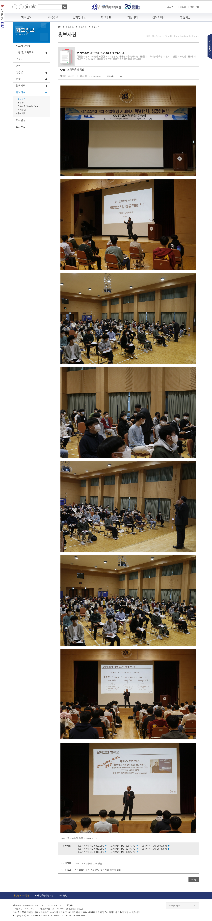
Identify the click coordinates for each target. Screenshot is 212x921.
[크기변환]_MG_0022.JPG (123, 851)
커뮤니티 (132, 17)
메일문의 (70, 905)
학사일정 (20, 120)
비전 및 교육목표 (31, 52)
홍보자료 (31, 92)
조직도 (19, 59)
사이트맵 (182, 7)
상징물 (31, 72)
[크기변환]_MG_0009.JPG (155, 845)
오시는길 (20, 127)
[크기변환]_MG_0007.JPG (123, 845)
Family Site (182, 905)
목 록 (193, 879)
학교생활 (106, 17)
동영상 (21, 103)
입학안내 (79, 17)
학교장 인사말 (23, 46)
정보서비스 (158, 17)
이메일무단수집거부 (44, 895)
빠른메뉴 (210, 47)
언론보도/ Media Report (29, 106)
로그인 (170, 7)
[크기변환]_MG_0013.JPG (123, 848)
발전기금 (185, 17)
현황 (31, 79)
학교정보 (26, 17)
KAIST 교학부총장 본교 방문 (88, 863)
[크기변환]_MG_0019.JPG (92, 851)
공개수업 (22, 110)
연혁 (18, 65)
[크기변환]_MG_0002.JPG (92, 845)
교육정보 (53, 17)
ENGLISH (194, 7)
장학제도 (31, 85)
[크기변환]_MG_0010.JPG (92, 848)
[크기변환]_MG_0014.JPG (155, 848)
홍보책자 (22, 113)
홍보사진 (22, 99)
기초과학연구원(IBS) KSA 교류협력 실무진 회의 (98, 870)
